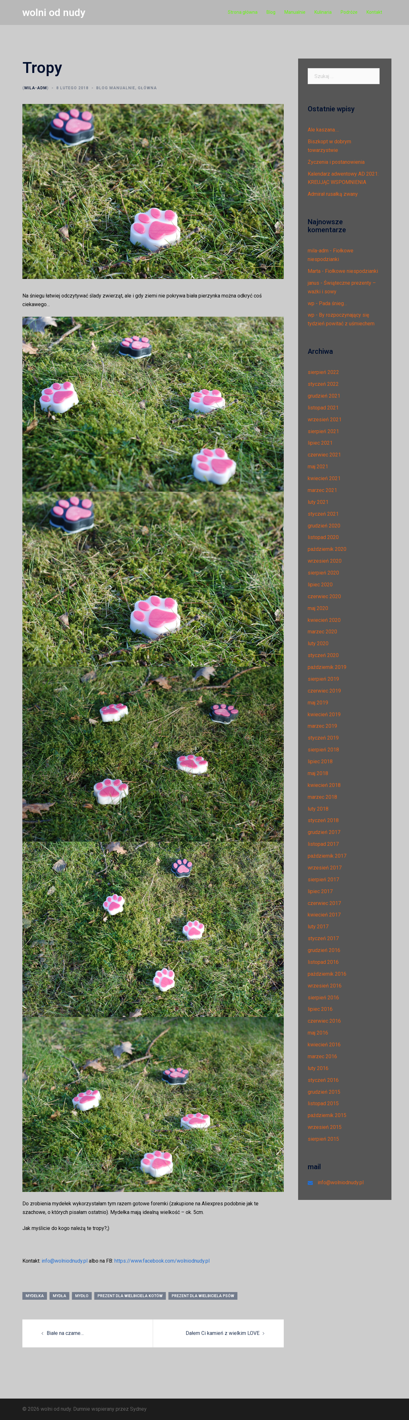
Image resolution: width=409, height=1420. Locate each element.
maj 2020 (318, 608)
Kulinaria (323, 12)
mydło (82, 1296)
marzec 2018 (322, 797)
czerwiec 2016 (324, 1021)
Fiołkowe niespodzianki (351, 271)
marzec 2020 (322, 632)
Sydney (138, 1409)
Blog (270, 12)
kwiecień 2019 (324, 714)
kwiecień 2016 (324, 1045)
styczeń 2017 (323, 938)
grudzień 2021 (324, 396)
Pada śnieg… (333, 303)
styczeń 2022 (323, 384)
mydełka (35, 1296)
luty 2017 (318, 927)
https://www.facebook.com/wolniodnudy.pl (162, 1261)
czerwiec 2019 (324, 691)
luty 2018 (318, 809)
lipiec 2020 (320, 585)
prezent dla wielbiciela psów (203, 1296)
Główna (147, 88)
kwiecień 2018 (324, 785)
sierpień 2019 (323, 679)
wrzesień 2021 (325, 419)
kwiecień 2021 (324, 478)
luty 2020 (318, 643)
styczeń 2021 (323, 514)
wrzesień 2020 (325, 561)
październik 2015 (327, 1115)
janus (313, 283)
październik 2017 (327, 856)
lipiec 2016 (320, 1009)
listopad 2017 (323, 844)
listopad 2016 (323, 962)
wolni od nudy (53, 12)
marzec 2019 (322, 726)
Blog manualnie (115, 88)
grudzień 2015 (324, 1092)
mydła (59, 1296)
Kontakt (374, 12)
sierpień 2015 (323, 1139)
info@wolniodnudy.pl (65, 1261)
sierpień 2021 (323, 431)
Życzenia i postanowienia (336, 162)
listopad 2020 (323, 537)
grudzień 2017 (324, 832)
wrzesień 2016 (325, 986)
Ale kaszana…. (323, 130)
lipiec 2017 (320, 891)
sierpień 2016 (323, 998)
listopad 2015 (323, 1103)
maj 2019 (318, 703)
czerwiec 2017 (324, 903)
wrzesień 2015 (325, 1127)
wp (311, 303)
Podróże (349, 12)
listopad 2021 (323, 408)
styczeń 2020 (323, 655)
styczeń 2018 (323, 820)
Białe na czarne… (65, 1333)
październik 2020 (327, 549)
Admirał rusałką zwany (333, 194)
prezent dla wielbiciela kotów (130, 1296)
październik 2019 (327, 667)
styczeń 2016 (323, 1080)
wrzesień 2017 (325, 868)
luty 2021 (318, 502)
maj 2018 (318, 773)
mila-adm (35, 88)
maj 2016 (318, 1033)
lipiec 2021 (320, 443)
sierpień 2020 (323, 573)
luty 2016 (318, 1068)
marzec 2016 (322, 1056)
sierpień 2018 (323, 750)
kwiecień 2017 (324, 915)
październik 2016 (327, 974)
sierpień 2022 (323, 372)
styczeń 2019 (323, 738)
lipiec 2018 (320, 761)
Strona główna (243, 12)
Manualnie (294, 12)
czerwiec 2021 (324, 455)
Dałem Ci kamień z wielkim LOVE (222, 1333)
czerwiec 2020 (324, 596)
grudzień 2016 (324, 950)
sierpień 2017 (323, 880)
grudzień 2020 (324, 526)
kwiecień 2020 (324, 620)
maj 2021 (318, 467)
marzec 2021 (322, 490)
